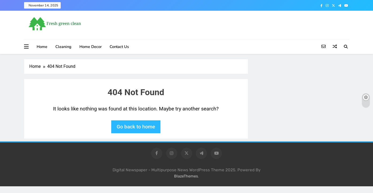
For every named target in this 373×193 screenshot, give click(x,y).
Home (42, 46)
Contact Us (119, 46)
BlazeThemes (186, 176)
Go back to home (136, 127)
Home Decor (90, 46)
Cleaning (63, 46)
